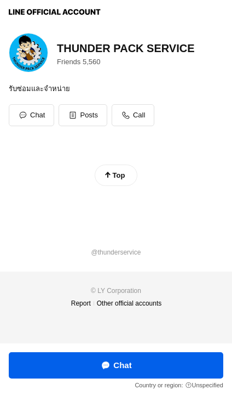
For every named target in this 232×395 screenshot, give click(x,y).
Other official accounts (129, 303)
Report (81, 303)
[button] (83, 115)
